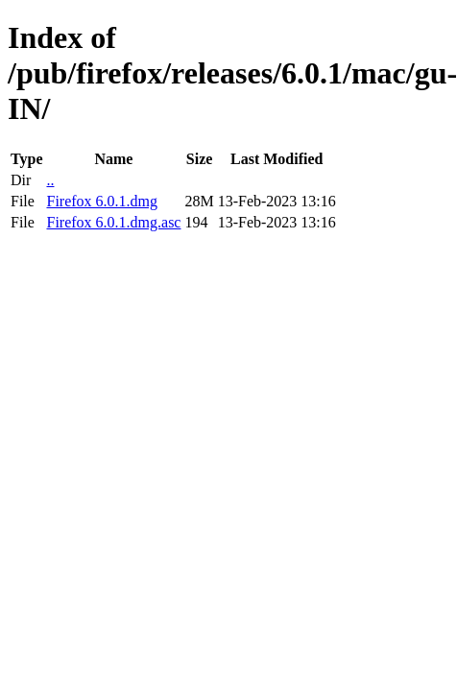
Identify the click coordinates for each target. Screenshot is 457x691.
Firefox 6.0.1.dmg (101, 201)
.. (50, 180)
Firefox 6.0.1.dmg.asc (113, 222)
